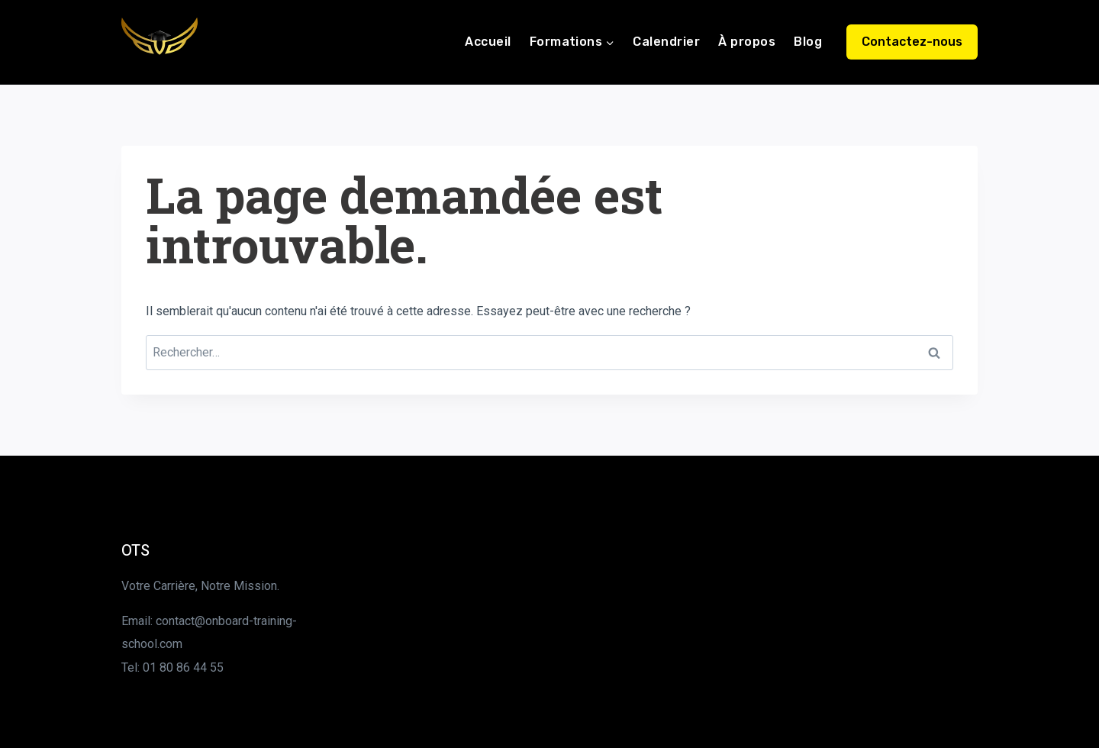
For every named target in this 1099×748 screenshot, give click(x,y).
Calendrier (666, 41)
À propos (746, 41)
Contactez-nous (912, 41)
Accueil (488, 41)
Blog (808, 41)
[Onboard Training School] (159, 42)
